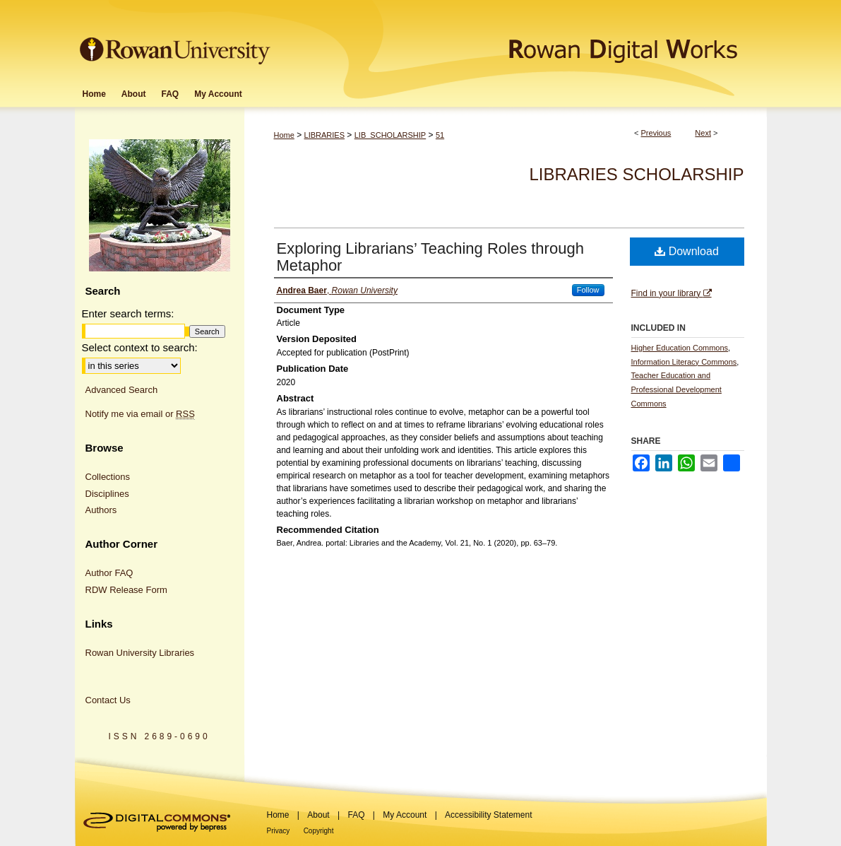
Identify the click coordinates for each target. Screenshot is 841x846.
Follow (588, 290)
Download (687, 251)
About (318, 815)
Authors (101, 510)
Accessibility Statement (488, 815)
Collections (108, 476)
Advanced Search (121, 389)
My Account (405, 815)
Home (284, 135)
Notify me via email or (140, 414)
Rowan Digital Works (520, 40)
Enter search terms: (128, 313)
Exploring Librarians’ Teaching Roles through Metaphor (430, 257)
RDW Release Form (126, 589)
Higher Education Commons (680, 347)
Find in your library (671, 293)
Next (703, 133)
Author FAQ (109, 573)
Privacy (278, 831)
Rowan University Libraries (140, 652)
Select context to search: (140, 347)
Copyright (319, 831)
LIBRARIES (324, 135)
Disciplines (107, 493)
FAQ (355, 815)
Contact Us (108, 700)
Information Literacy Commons (684, 362)
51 (440, 135)
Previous (656, 133)
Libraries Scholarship (636, 174)
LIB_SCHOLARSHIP (390, 135)
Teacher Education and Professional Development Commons (676, 389)
